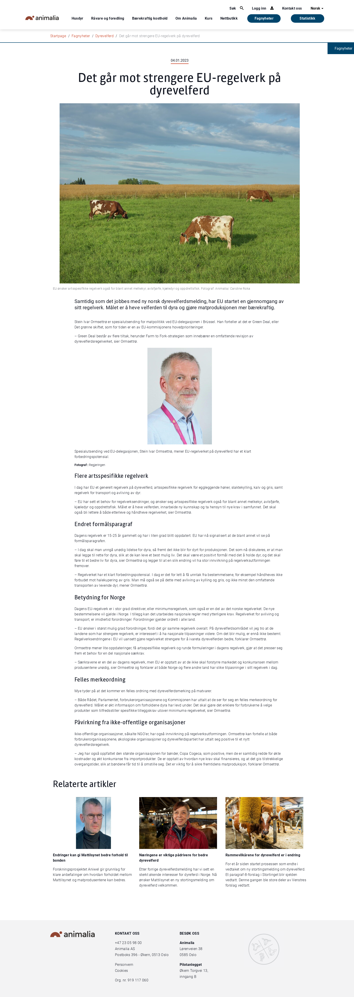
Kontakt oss (292, 8)
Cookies (121, 971)
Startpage (58, 36)
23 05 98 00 (132, 943)
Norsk (318, 8)
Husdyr (77, 18)
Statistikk (308, 18)
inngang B (188, 977)
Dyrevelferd (104, 36)
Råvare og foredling (107, 18)
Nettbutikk (229, 18)
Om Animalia (186, 18)
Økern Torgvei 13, (194, 971)
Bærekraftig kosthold (150, 18)
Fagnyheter (264, 18)
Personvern (124, 964)
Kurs (208, 18)
